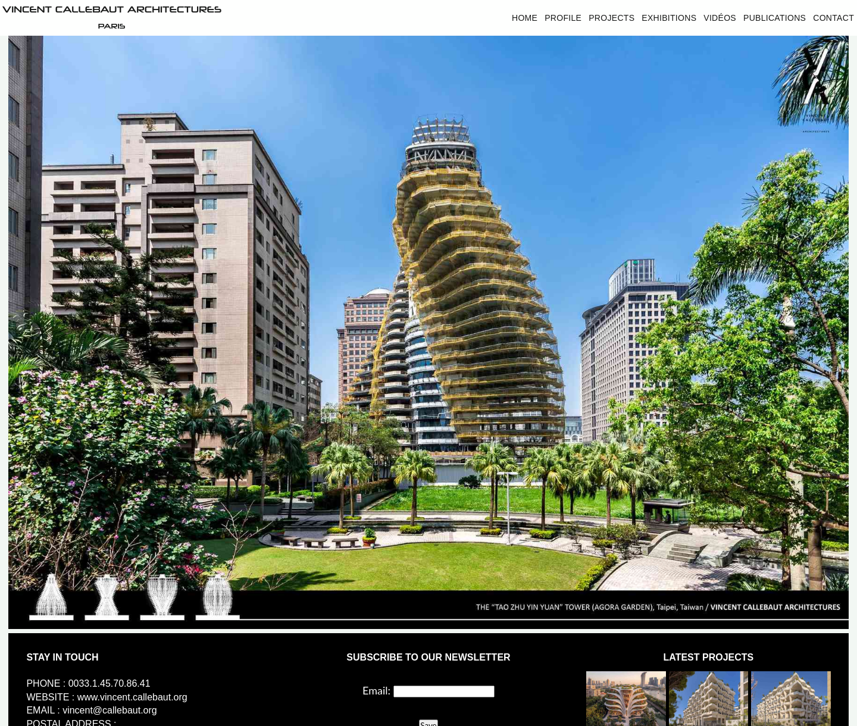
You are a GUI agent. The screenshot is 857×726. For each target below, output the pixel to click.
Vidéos (719, 18)
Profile (563, 18)
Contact (833, 18)
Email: (376, 690)
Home (524, 18)
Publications (774, 18)
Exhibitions (669, 18)
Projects (611, 18)
